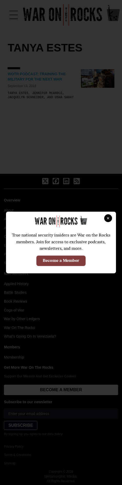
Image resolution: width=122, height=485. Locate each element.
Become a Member (61, 261)
